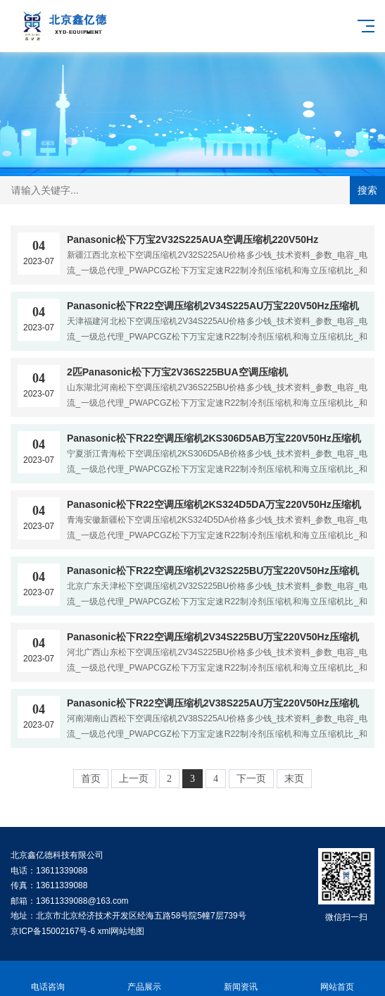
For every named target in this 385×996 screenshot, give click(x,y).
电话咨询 (48, 979)
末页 (294, 778)
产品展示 (144, 979)
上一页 (134, 778)
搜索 (367, 190)
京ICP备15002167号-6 (53, 931)
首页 (91, 778)
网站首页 (337, 979)
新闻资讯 (241, 979)
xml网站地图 (120, 931)
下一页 (251, 778)
